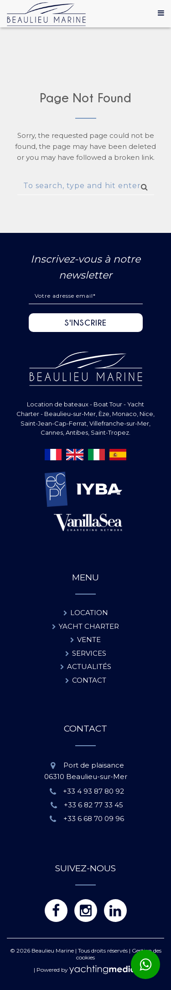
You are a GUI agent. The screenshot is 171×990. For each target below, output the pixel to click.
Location (89, 612)
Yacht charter (89, 626)
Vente (89, 639)
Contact (89, 680)
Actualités (89, 666)
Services (89, 653)
